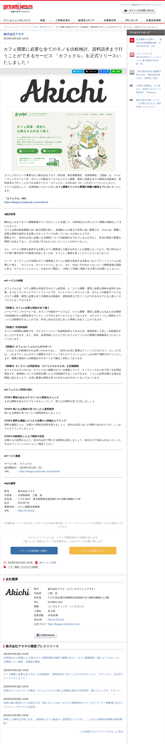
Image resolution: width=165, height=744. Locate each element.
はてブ (78, 71)
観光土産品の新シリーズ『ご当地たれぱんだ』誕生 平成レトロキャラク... (149, 103)
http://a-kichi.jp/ (56, 619)
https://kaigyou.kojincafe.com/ (64, 624)
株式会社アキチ (46, 27)
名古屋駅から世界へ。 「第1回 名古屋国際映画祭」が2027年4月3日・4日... (149, 42)
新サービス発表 (47, 562)
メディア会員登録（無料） (34, 550)
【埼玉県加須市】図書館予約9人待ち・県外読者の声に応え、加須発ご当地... (148, 74)
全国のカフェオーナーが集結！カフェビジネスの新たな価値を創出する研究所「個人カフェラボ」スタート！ (63, 690)
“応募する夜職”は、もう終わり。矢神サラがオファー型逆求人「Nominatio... (148, 88)
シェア (105, 71)
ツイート (91, 71)
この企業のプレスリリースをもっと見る (101, 731)
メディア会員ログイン (93, 550)
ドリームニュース (10, 27)
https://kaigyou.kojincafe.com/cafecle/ (26, 202)
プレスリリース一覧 (28, 27)
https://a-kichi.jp (26, 510)
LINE (116, 71)
